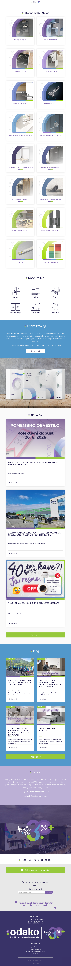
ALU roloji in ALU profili (20, 103)
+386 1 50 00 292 (38, 921)
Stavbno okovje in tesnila (50, 231)
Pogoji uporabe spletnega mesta (35, 951)
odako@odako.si (38, 923)
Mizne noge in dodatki (20, 231)
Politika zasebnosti (35, 949)
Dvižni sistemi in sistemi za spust (20, 135)
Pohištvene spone (50, 103)
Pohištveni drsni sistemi (50, 167)
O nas (35, 946)
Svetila (20, 263)
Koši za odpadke (20, 72)
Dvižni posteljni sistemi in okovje (20, 167)
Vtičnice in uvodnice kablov (50, 199)
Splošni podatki (35, 948)
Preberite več (13, 483)
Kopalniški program (50, 40)
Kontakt (35, 953)
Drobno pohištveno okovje (50, 135)
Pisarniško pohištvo (50, 263)
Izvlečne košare (20, 40)
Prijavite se (49, 892)
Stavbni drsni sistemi (20, 199)
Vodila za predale (50, 72)
